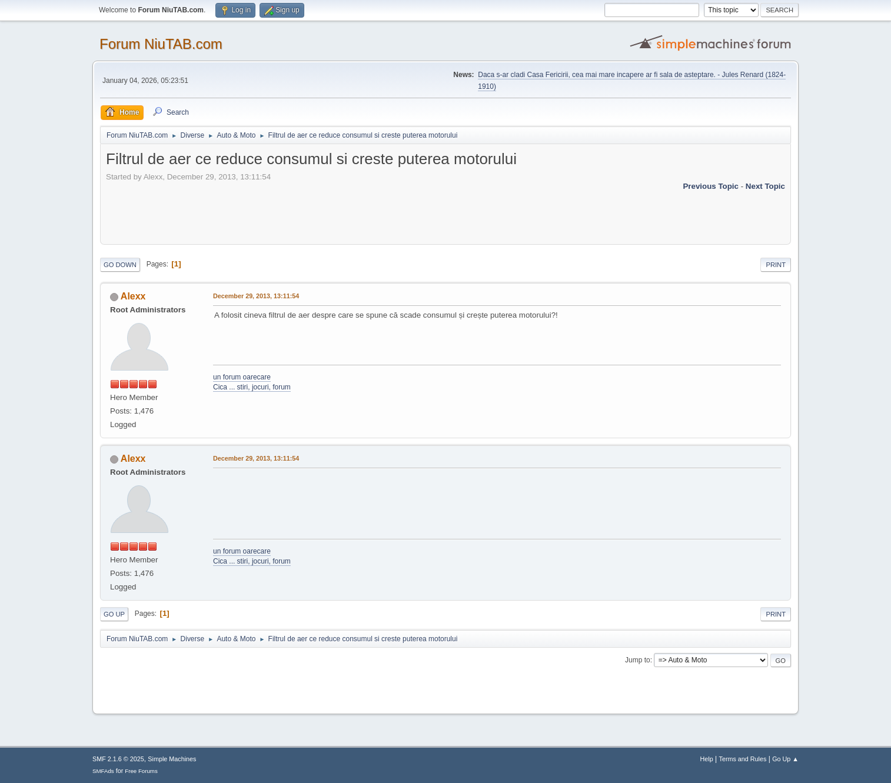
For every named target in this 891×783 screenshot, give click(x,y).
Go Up (114, 614)
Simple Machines (172, 758)
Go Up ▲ (785, 758)
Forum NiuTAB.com (160, 44)
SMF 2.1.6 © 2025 (118, 758)
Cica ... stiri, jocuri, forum (252, 387)
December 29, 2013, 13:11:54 (256, 295)
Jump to (637, 660)
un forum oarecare (242, 377)
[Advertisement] (320, 209)
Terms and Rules (743, 758)
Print (776, 264)
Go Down (120, 264)
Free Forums (141, 771)
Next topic (765, 186)
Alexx (133, 296)
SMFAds (103, 771)
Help (706, 758)
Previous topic (711, 186)
